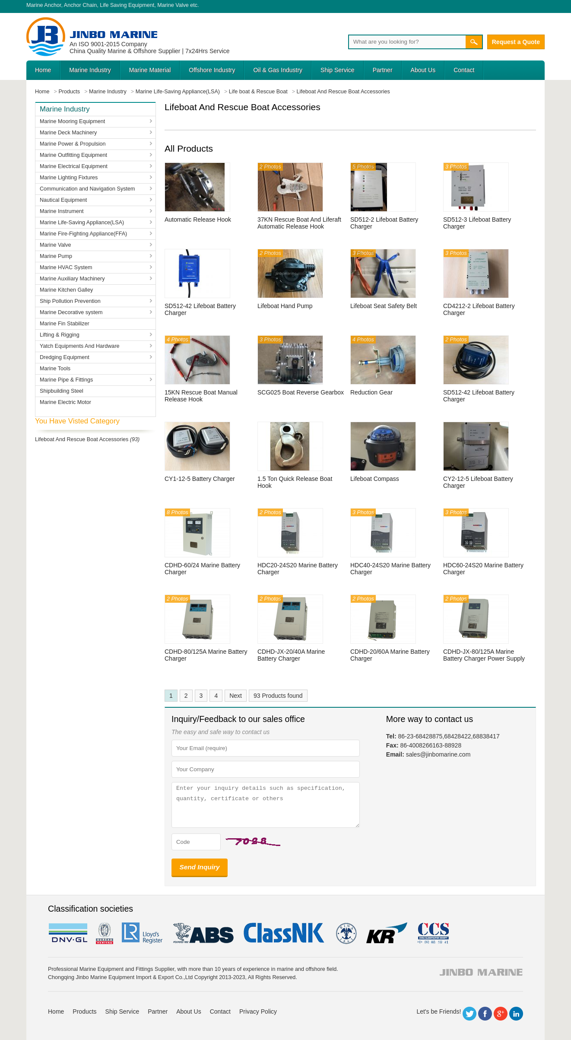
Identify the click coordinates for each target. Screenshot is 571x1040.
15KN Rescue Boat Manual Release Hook (201, 396)
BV (104, 933)
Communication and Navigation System (87, 189)
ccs (432, 933)
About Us (423, 70)
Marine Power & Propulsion (73, 144)
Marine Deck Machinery (68, 133)
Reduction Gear (371, 392)
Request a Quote (516, 41)
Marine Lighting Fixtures (69, 178)
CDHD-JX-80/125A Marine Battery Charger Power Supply (484, 655)
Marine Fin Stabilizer (64, 324)
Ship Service (337, 70)
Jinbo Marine (114, 34)
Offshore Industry (212, 70)
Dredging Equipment (64, 357)
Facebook (485, 1014)
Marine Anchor (43, 5)
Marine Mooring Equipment (72, 121)
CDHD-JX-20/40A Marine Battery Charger (291, 655)
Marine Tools (55, 369)
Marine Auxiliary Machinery (72, 279)
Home (43, 70)
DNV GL (67, 933)
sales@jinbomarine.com (438, 754)
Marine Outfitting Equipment (73, 155)
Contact (464, 70)
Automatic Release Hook (198, 219)
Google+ (501, 1014)
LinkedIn (516, 1014)
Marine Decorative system (71, 312)
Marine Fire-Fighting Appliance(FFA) (83, 234)
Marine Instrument (62, 211)
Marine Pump (56, 256)
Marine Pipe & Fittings (66, 380)
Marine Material (150, 70)
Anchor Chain (80, 5)
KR (387, 933)
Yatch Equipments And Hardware (80, 346)
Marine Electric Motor (65, 402)
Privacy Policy (258, 1011)
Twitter (469, 1014)
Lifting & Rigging (59, 335)
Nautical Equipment (63, 200)
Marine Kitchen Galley (66, 290)
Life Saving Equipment (127, 5)
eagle (203, 933)
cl (285, 933)
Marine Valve (173, 5)
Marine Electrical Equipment (74, 166)
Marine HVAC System (66, 267)
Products (84, 1011)
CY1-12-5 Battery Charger (200, 478)
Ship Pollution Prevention (70, 301)
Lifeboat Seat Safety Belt (383, 305)
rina (345, 933)
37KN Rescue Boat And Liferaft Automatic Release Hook (299, 223)
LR (143, 933)
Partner (383, 70)
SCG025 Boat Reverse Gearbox (300, 392)
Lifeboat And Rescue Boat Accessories (81, 439)
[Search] (407, 42)
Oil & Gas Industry (277, 70)
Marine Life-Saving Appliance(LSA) (82, 222)
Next (235, 695)
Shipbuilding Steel (61, 391)
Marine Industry (90, 70)
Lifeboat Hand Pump (285, 305)
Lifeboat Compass (374, 478)
